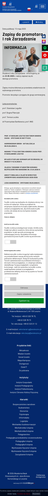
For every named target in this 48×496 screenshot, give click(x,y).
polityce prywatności (32, 193)
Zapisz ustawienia (24, 294)
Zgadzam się (24, 301)
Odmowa (24, 288)
